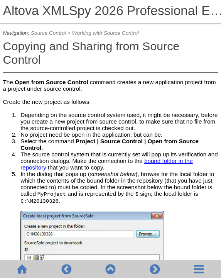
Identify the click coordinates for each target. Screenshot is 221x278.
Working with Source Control (105, 33)
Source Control (48, 33)
